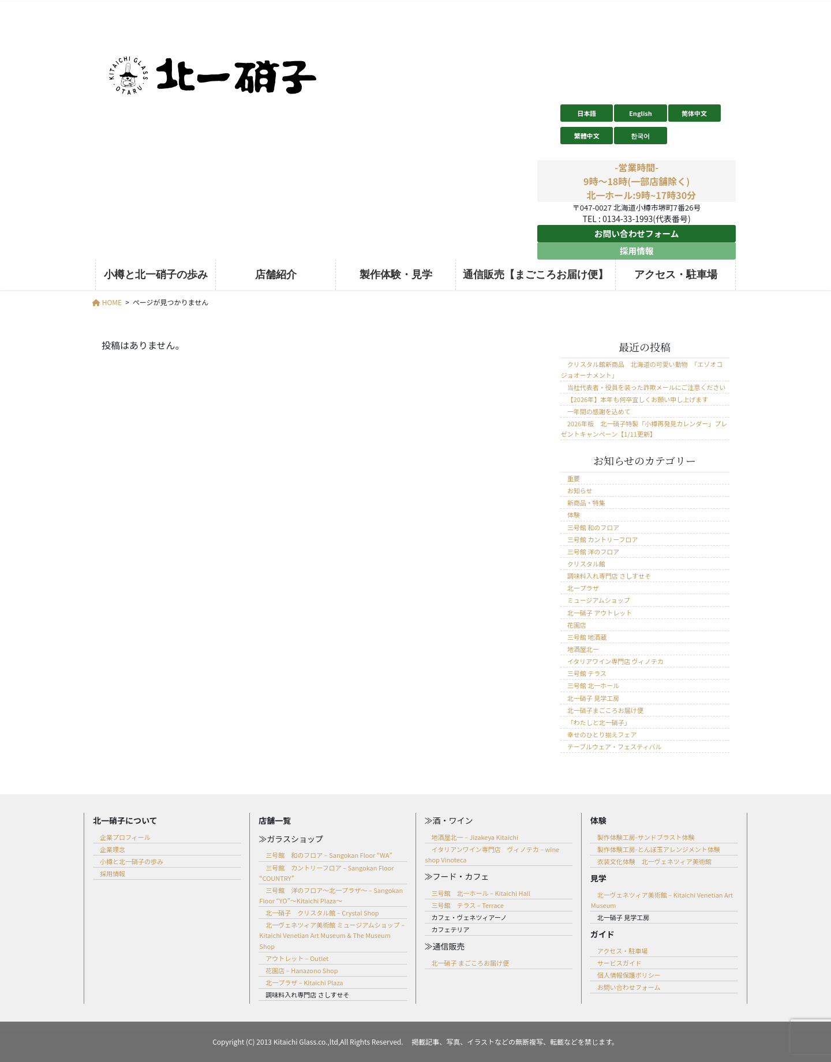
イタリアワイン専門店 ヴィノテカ (615, 661)
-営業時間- (636, 167)
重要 (573, 478)
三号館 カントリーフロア (602, 539)
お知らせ (580, 490)
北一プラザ (583, 587)
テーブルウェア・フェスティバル (614, 746)
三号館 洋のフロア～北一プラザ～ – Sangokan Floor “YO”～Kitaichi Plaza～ (331, 895)
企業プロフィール (125, 837)
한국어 (640, 135)
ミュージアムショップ (598, 600)
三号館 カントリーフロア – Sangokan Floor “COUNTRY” (326, 873)
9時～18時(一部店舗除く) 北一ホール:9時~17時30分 (641, 188)
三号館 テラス (587, 673)
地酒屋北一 (583, 649)
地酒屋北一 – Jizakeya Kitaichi (475, 837)
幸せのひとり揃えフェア (602, 734)
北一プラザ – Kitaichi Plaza (304, 982)
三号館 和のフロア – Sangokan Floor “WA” (328, 855)
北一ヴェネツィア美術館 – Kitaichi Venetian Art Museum (662, 900)
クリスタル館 (586, 563)
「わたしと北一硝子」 (599, 722)
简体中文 (694, 113)
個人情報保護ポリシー (629, 975)
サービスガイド (619, 962)
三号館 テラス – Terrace (468, 905)
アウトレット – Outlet (296, 958)
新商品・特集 (586, 502)
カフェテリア (451, 929)
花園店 (576, 624)
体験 (573, 514)
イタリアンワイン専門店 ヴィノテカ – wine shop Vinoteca (492, 854)
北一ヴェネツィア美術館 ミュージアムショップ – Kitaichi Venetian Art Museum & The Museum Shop (332, 935)
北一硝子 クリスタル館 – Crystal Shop (322, 912)
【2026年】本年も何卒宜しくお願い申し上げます (637, 399)
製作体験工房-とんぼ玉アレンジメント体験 (658, 849)
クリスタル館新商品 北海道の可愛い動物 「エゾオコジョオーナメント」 (642, 369)
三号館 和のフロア (593, 527)
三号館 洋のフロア (593, 551)
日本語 (586, 113)
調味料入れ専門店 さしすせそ (609, 575)
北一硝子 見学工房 (593, 698)
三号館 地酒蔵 (587, 636)
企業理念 (112, 849)
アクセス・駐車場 (622, 950)
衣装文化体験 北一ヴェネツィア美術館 (654, 861)
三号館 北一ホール (593, 685)
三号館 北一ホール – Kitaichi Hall (481, 893)
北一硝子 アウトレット (599, 612)
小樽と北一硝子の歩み (131, 861)
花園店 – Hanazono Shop (301, 970)
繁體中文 (587, 135)
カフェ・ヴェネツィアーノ (469, 917)
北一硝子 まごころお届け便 (470, 962)
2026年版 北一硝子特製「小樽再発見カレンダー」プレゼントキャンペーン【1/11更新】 (644, 428)
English (640, 113)
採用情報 (636, 251)
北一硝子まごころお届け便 (605, 710)
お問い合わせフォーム (636, 234)
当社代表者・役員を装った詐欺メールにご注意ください (646, 387)
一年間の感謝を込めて (599, 411)
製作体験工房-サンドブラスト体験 (646, 837)
